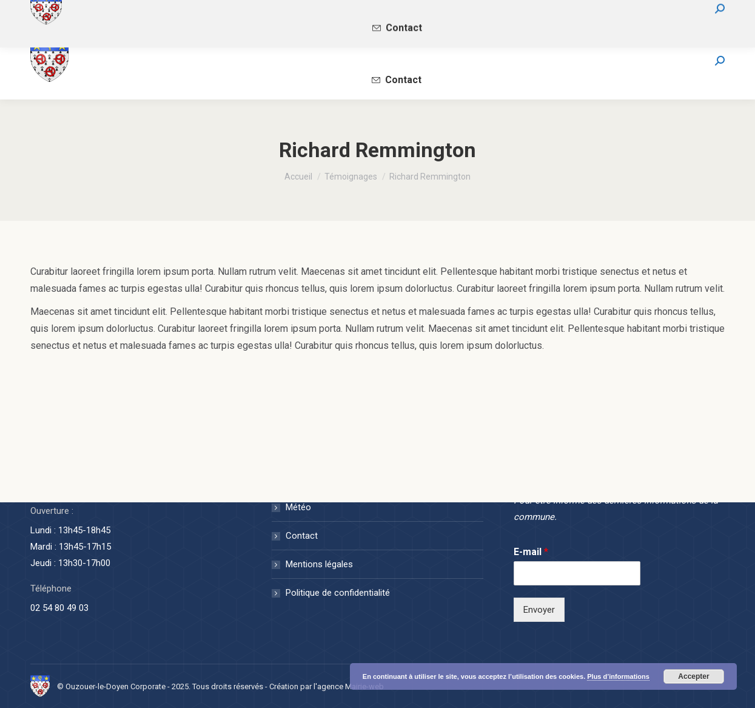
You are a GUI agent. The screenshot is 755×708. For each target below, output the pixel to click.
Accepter (693, 676)
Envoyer (539, 609)
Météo (298, 507)
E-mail (531, 552)
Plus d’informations (618, 676)
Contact (302, 535)
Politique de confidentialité (338, 592)
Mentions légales (319, 564)
